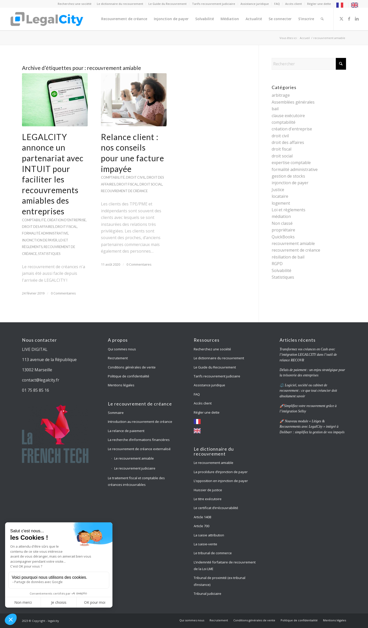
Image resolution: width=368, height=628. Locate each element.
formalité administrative (45, 233)
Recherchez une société (74, 4)
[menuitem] (74, 4)
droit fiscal (66, 227)
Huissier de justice (208, 490)
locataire (280, 196)
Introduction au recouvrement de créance (140, 421)
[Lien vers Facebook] (349, 18)
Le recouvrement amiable (134, 458)
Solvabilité (281, 270)
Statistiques (49, 254)
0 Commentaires (63, 293)
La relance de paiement (126, 430)
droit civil (135, 177)
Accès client (293, 4)
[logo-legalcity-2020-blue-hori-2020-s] (47, 18)
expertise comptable (291, 162)
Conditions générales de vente (132, 367)
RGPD (277, 263)
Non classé (282, 223)
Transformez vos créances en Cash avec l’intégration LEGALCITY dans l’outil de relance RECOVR (308, 354)
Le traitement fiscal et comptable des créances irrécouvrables (136, 481)
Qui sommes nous (122, 349)
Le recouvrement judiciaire (134, 468)
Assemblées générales (293, 102)
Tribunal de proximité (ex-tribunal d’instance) (219, 581)
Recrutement (118, 358)
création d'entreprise (66, 220)
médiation (281, 216)
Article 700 (201, 526)
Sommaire (116, 412)
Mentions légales (121, 385)
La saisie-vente (205, 544)
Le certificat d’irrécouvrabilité (216, 508)
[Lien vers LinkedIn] (357, 18)
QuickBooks (283, 237)
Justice (278, 189)
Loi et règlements (288, 210)
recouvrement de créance (124, 191)
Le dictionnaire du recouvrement (120, 4)
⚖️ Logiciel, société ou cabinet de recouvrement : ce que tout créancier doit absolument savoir (308, 390)
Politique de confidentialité (128, 376)
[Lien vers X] (341, 18)
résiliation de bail (288, 257)
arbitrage (281, 95)
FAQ (277, 4)
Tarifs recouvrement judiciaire (213, 4)
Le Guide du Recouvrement (167, 4)
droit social (151, 184)
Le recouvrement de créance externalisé (139, 449)
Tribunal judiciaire (207, 593)
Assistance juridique (254, 4)
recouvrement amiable (293, 243)
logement (281, 203)
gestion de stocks (288, 176)
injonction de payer (39, 240)
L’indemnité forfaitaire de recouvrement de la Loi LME (225, 565)
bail (275, 109)
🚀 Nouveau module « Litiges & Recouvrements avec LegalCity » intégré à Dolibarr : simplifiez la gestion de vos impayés (312, 426)
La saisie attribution (209, 535)
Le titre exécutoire (208, 499)
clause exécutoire (288, 115)
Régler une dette (319, 4)
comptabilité (34, 220)
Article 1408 (202, 517)
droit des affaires (38, 227)
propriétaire (283, 230)
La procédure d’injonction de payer (221, 472)
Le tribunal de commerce (213, 553)
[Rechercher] (322, 18)
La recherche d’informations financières (139, 439)
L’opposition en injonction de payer (221, 480)
